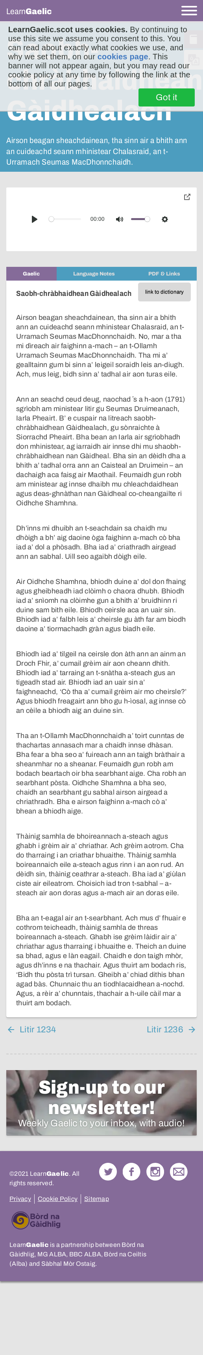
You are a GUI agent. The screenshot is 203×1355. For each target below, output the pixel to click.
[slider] (65, 219)
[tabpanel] (101, 649)
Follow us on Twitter (108, 1172)
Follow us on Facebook (131, 1172)
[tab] (31, 274)
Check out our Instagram (155, 1172)
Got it (166, 97)
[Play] (34, 219)
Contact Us (179, 1172)
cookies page (123, 56)
